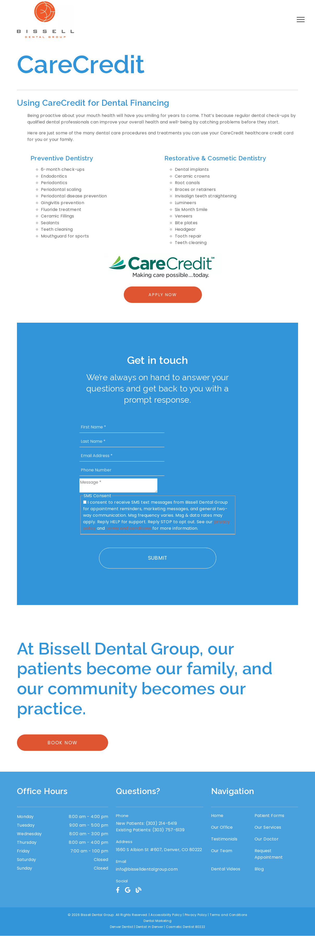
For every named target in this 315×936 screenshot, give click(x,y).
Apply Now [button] (163, 295)
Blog (259, 869)
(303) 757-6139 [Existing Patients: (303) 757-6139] (150, 830)
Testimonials (224, 839)
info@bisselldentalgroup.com (147, 870)
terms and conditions (128, 528)
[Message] (118, 485)
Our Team (221, 851)
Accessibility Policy (166, 915)
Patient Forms (270, 816)
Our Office (222, 828)
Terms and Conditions (228, 915)
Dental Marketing (157, 921)
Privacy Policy (196, 915)
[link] (118, 890)
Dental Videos (225, 869)
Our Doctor (267, 839)
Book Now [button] (62, 743)
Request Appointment (269, 854)
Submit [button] (157, 557)
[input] (121, 427)
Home (217, 816)
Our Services (268, 828)
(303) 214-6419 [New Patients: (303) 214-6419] (146, 824)
